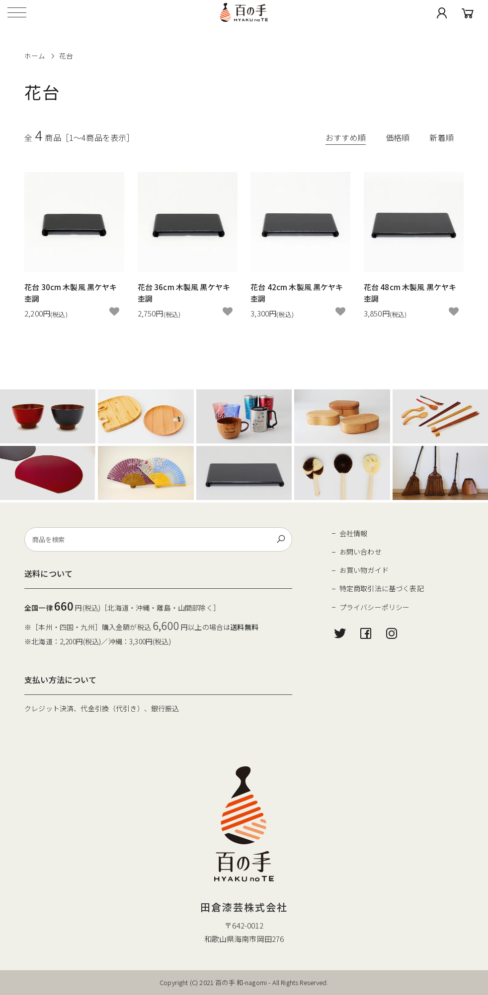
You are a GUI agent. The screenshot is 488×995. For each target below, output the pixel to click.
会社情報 (353, 533)
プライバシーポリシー (374, 607)
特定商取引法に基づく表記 (381, 588)
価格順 (397, 137)
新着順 (441, 137)
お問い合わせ (360, 552)
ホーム (34, 56)
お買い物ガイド (364, 570)
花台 (66, 56)
